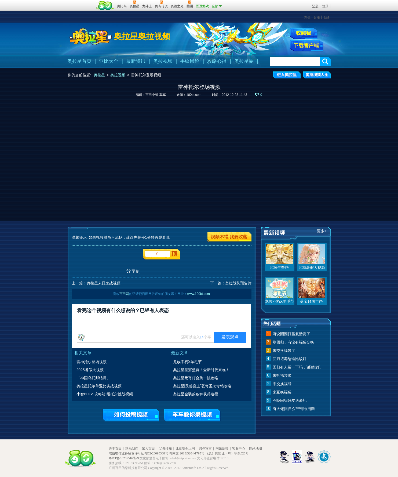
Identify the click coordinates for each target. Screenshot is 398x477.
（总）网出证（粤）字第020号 (227, 453)
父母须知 (165, 448)
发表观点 (230, 337)
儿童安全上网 (185, 448)
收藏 (326, 17)
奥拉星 (99, 75)
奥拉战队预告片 (238, 283)
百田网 (105, 5)
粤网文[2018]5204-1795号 (187, 453)
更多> (322, 231)
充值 (307, 17)
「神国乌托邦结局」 (93, 378)
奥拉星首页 (79, 61)
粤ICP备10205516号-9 (124, 458)
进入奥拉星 (287, 74)
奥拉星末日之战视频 (104, 283)
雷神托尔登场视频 (91, 362)
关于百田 (115, 448)
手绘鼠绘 (189, 61)
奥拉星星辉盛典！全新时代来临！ (201, 370)
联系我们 (131, 448)
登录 (315, 6)
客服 (316, 17)
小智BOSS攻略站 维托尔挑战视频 (104, 394)
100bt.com (193, 95)
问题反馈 (222, 448)
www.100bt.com (198, 294)
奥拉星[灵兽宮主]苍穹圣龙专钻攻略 (202, 386)
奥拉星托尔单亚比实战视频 (99, 386)
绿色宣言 (205, 448)
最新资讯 (135, 61)
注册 (325, 6)
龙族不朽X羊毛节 (187, 362)
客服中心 (238, 448)
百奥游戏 (81, 2)
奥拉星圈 (244, 61)
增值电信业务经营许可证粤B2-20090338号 (138, 453)
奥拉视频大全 (317, 74)
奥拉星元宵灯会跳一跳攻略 (195, 378)
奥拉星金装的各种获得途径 (195, 394)
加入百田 (148, 448)
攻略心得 (217, 61)
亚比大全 (108, 61)
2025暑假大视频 (90, 370)
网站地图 (255, 448)
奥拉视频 (163, 61)
